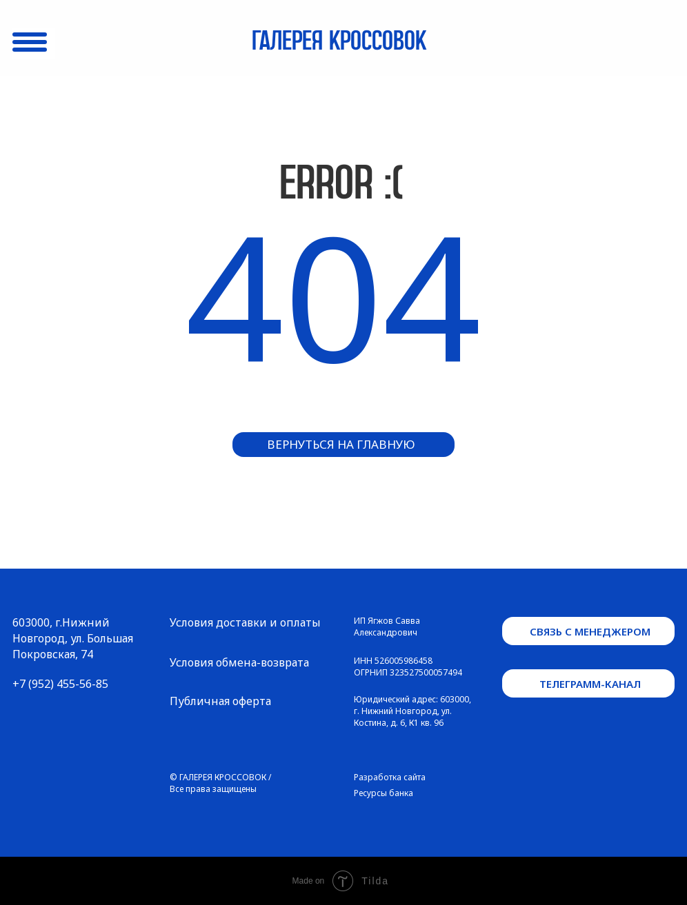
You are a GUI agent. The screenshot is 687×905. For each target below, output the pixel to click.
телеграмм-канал (590, 684)
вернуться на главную (341, 444)
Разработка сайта (390, 777)
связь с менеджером (590, 631)
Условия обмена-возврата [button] (239, 662)
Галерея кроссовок (339, 42)
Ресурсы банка (383, 793)
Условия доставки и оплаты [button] (245, 622)
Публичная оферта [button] (220, 701)
